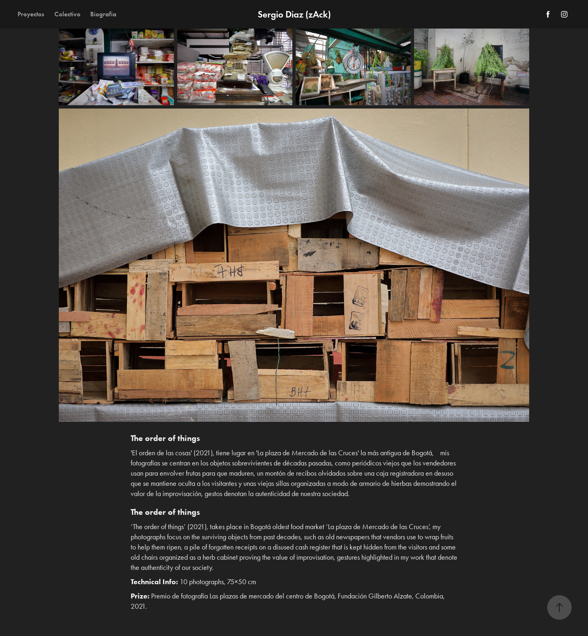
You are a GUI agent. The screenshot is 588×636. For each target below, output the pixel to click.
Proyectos (31, 14)
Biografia (103, 14)
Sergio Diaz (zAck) (294, 14)
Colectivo (67, 14)
